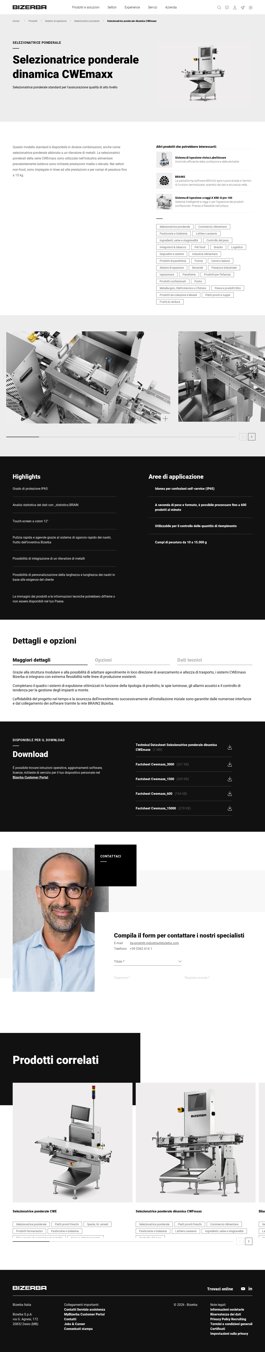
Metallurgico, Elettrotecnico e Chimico (183, 288)
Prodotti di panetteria (173, 261)
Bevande (197, 267)
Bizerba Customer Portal (30, 777)
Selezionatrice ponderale (175, 227)
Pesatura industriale (224, 267)
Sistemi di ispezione (56, 20)
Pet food (200, 247)
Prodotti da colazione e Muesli (178, 295)
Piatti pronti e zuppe (217, 295)
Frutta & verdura (170, 302)
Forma (199, 261)
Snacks (218, 247)
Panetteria (189, 274)
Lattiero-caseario (206, 233)
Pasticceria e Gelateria (173, 233)
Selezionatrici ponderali (87, 20)
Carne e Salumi (220, 261)
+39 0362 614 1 (141, 948)
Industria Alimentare (205, 254)
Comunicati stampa (78, 1328)
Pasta (198, 281)
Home (16, 20)
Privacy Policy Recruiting (228, 1319)
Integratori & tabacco (173, 247)
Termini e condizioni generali (231, 1324)
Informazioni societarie (227, 1309)
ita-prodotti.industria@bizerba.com (154, 943)
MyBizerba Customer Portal (84, 1314)
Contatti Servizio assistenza (84, 1309)
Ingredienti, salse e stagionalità (179, 240)
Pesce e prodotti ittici (228, 288)
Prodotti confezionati (173, 281)
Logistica (237, 247)
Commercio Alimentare (212, 227)
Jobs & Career (74, 1324)
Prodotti (33, 20)
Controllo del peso (217, 240)
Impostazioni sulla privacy (229, 1333)
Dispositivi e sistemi (172, 254)
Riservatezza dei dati (225, 1314)
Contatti (70, 1319)
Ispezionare (167, 274)
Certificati (217, 1328)
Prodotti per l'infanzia (217, 274)
